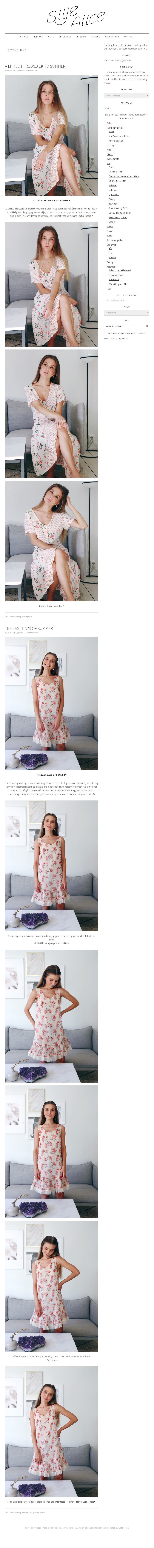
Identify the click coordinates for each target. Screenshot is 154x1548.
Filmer (111, 131)
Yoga (109, 288)
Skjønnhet (111, 244)
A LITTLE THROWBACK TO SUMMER (35, 66)
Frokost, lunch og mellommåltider (124, 176)
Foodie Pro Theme (51, 1528)
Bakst (111, 167)
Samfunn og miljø (115, 240)
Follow (107, 108)
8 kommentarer (32, 70)
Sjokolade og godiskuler (120, 212)
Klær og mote (27, 617)
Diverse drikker (115, 171)
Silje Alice (77, 15)
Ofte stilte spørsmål (117, 284)
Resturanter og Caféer (119, 208)
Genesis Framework (96, 1528)
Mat (108, 163)
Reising (110, 235)
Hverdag (17, 617)
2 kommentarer (32, 633)
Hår (110, 248)
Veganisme (111, 266)
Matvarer (113, 185)
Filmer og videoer (114, 127)
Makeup (112, 257)
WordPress (124, 1528)
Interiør (25, 1513)
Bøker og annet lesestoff (120, 270)
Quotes (42, 1513)
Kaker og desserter (117, 180)
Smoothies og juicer (118, 217)
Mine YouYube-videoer (119, 136)
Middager (113, 190)
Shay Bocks (68, 1528)
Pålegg (112, 199)
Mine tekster (114, 279)
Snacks (112, 221)
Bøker (109, 123)
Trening (110, 262)
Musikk (110, 226)
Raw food (113, 203)
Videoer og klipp (116, 140)
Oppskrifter (114, 194)
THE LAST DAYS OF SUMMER (29, 628)
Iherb (109, 149)
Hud (110, 253)
